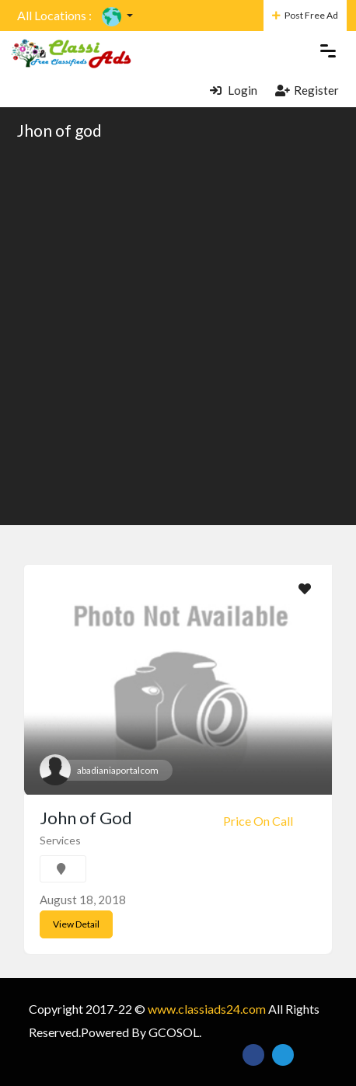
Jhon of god (59, 130)
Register (307, 90)
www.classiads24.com (207, 1008)
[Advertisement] (178, 332)
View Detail (76, 924)
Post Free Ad (305, 15)
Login (233, 90)
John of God (86, 817)
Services (60, 840)
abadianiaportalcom (118, 770)
